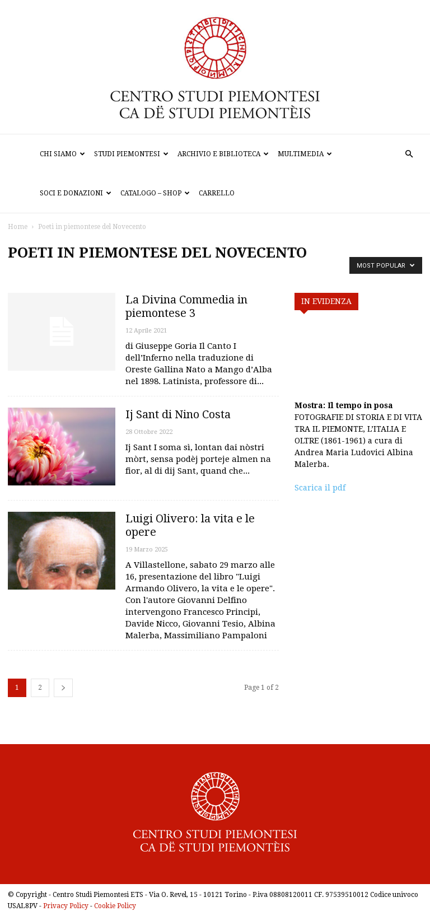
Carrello (217, 193)
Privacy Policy (65, 906)
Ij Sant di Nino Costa (178, 414)
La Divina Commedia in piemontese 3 (186, 306)
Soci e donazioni (75, 193)
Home (17, 227)
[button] (408, 154)
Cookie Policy (115, 906)
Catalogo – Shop (155, 193)
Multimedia (305, 154)
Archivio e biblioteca (223, 154)
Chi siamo (62, 154)
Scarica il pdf (320, 487)
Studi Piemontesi (131, 154)
